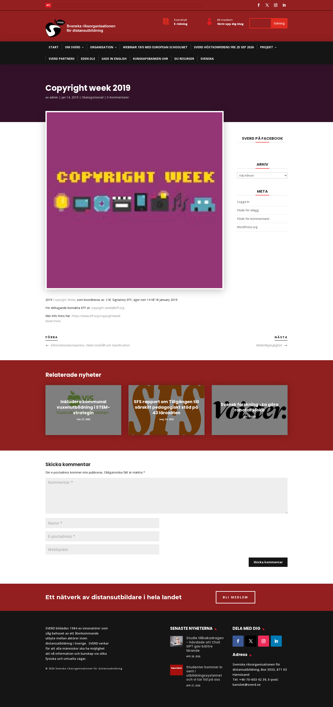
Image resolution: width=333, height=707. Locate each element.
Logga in (243, 202)
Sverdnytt (180, 20)
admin (53, 97)
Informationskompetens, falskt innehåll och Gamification (90, 345)
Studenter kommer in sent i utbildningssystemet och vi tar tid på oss (204, 673)
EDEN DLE (88, 59)
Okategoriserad (92, 97)
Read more (53, 321)
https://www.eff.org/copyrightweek (96, 316)
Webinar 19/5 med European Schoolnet (155, 47)
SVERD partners (62, 59)
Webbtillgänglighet (269, 345)
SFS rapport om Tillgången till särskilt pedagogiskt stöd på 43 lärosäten (166, 407)
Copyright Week (64, 300)
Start (54, 47)
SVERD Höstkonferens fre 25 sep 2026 (224, 47)
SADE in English (114, 59)
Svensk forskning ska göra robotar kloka (249, 407)
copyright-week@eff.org (107, 308)
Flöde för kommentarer (253, 219)
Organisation (101, 47)
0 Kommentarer (118, 97)
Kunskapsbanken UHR (150, 59)
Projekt (266, 47)
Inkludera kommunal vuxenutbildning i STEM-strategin (83, 407)
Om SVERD (72, 47)
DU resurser (184, 59)
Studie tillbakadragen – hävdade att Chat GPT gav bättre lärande (205, 644)
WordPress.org (247, 227)
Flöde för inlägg (248, 210)
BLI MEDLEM (235, 597)
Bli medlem (225, 20)
